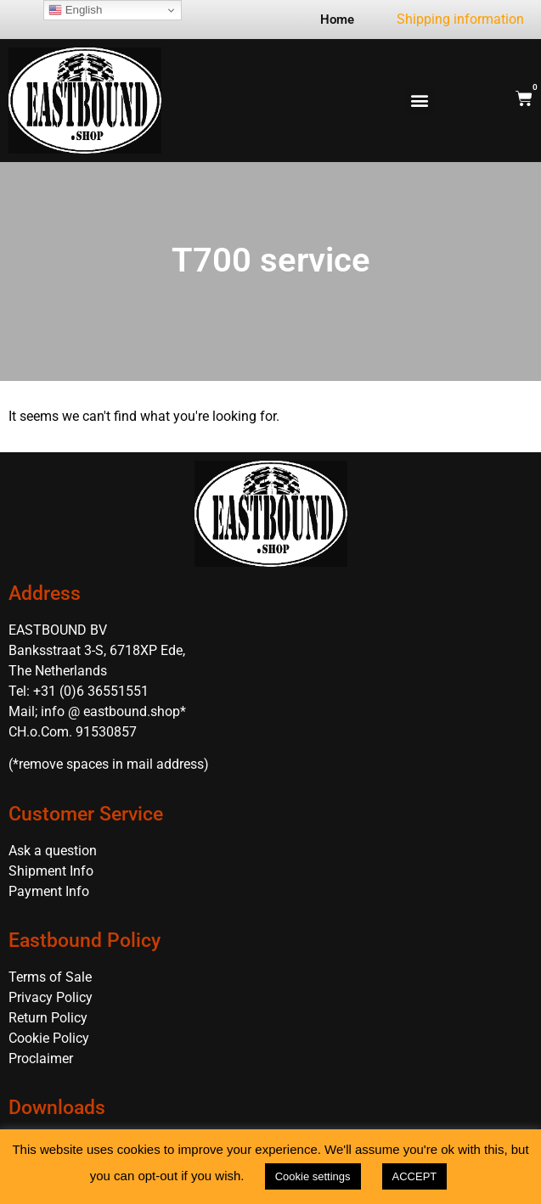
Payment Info (48, 891)
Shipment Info (50, 871)
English (75, 10)
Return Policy (47, 1018)
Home (337, 19)
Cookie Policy (48, 1038)
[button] (419, 101)
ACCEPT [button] (414, 1176)
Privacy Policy (50, 997)
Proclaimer (40, 1058)
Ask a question (52, 851)
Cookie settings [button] (313, 1176)
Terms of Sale (50, 977)
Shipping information (460, 19)
